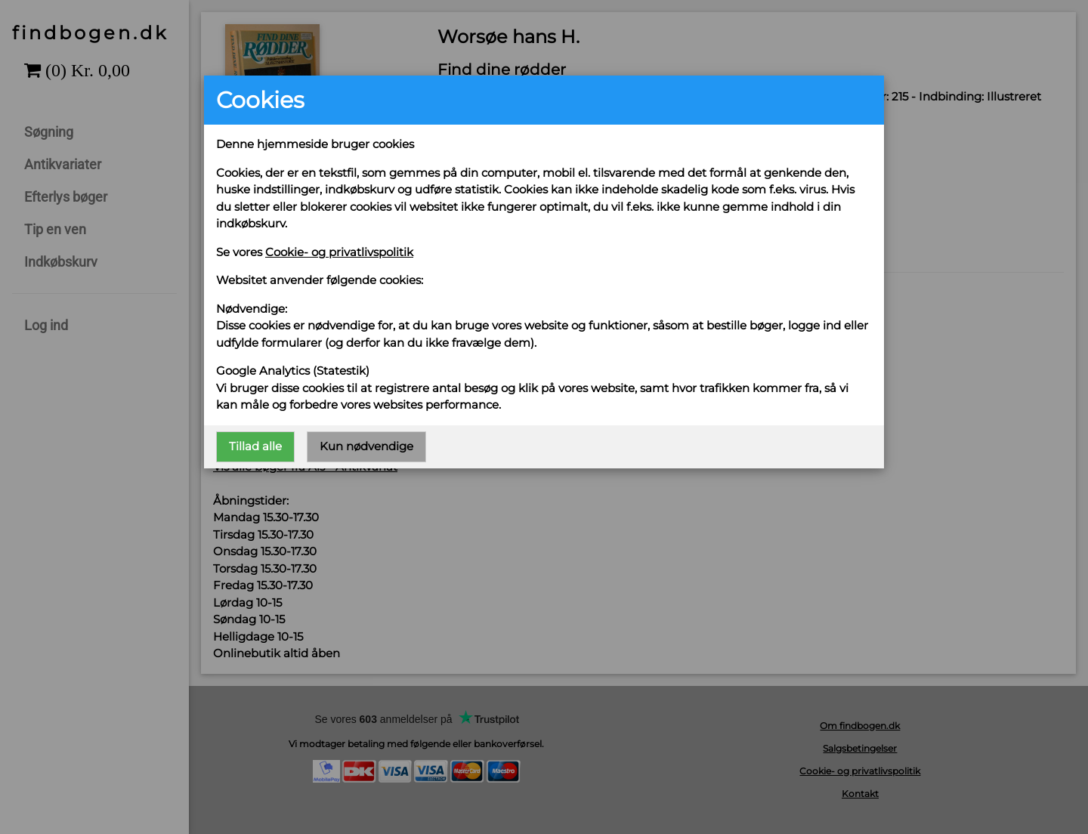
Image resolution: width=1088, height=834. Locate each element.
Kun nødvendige (366, 446)
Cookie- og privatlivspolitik (339, 252)
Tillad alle (255, 446)
